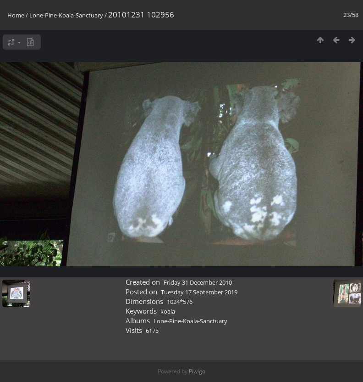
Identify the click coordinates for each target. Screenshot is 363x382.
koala (167, 311)
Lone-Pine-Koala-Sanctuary (66, 15)
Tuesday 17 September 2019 (199, 292)
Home (15, 15)
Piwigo (197, 371)
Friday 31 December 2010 (198, 282)
